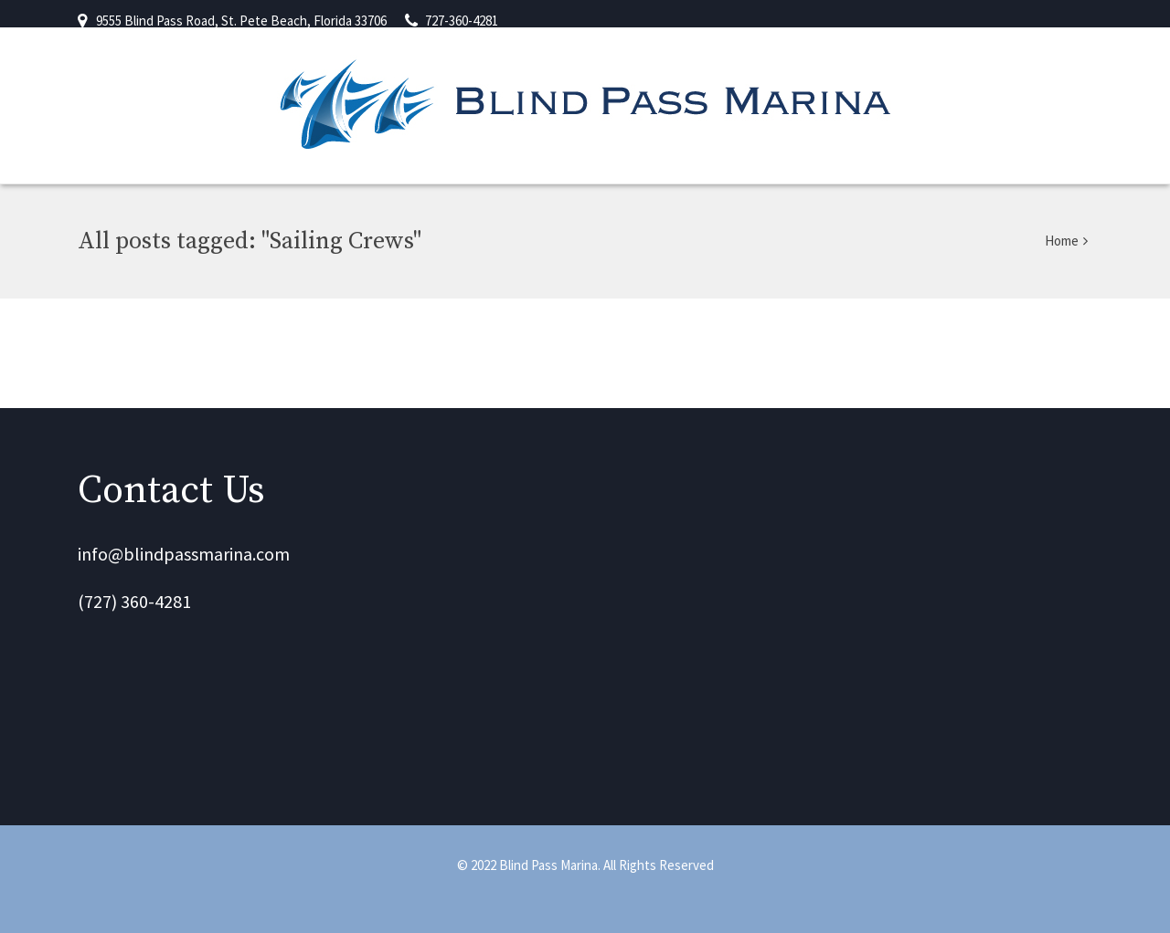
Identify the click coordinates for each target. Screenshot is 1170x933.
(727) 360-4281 (134, 601)
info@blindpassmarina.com (184, 553)
